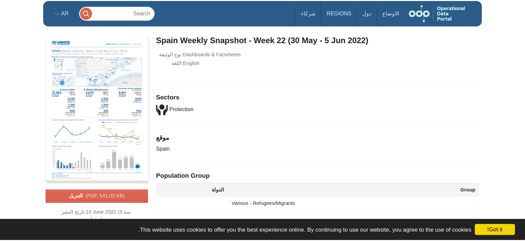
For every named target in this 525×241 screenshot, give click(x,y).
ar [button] (64, 13)
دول (366, 13)
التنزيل (97, 196)
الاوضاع (390, 13)
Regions (339, 13)
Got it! (494, 229)
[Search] (117, 13)
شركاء (308, 13)
